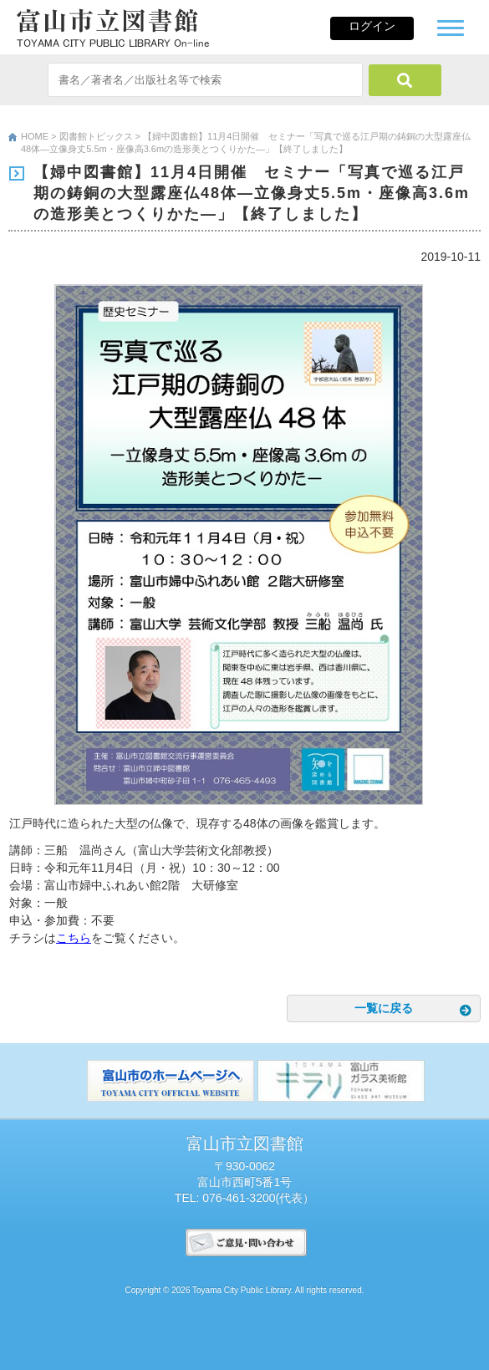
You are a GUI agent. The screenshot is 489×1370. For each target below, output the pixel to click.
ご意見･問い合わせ (246, 1242)
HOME (34, 136)
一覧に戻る (383, 1008)
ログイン (372, 26)
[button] (450, 26)
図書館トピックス (96, 136)
